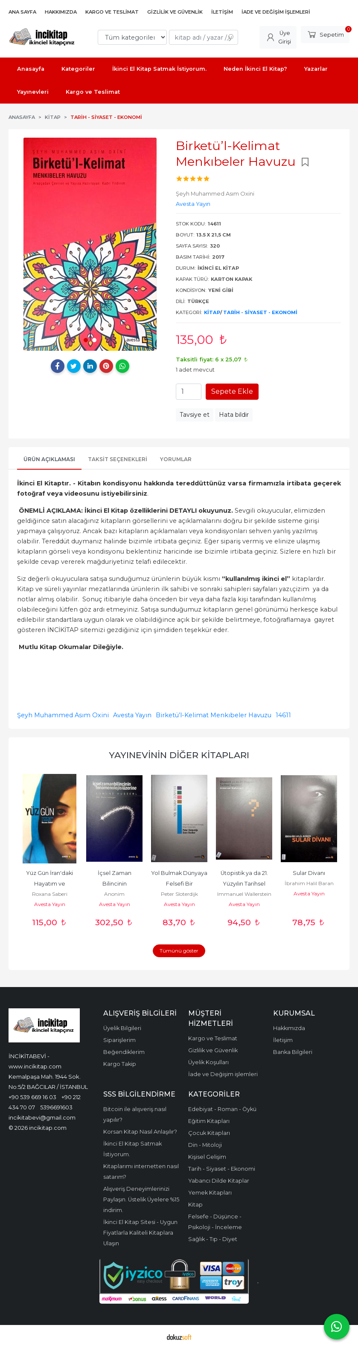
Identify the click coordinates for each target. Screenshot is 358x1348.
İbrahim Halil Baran (309, 883)
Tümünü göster (179, 950)
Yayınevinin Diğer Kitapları (179, 755)
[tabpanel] (90, 244)
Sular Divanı (309, 873)
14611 (283, 715)
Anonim (114, 894)
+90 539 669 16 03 (32, 1097)
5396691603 (56, 1107)
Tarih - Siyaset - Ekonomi (260, 312)
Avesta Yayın (132, 715)
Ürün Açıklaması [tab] (49, 459)
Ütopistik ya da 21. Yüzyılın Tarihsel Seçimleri (245, 884)
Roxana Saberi (49, 894)
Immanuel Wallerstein (244, 894)
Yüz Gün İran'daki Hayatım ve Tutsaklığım (50, 884)
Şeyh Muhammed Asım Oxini (63, 715)
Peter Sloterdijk (179, 894)
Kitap (212, 312)
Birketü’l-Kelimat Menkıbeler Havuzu (213, 715)
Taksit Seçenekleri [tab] (117, 459)
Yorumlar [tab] (176, 459)
